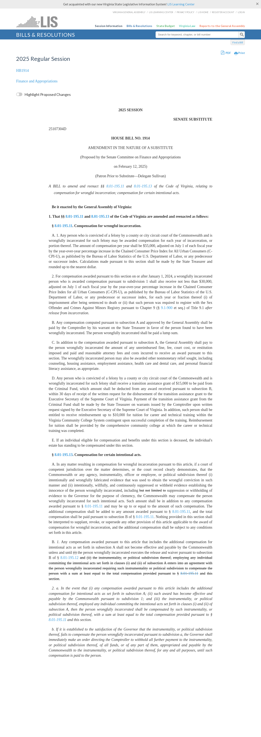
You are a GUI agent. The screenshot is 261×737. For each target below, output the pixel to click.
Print (241, 53)
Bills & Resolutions (139, 26)
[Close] (257, 3)
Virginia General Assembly (129, 12)
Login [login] (241, 12)
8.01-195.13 (143, 186)
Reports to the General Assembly (222, 26)
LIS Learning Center (181, 4)
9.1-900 (166, 308)
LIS (47, 21)
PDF (228, 53)
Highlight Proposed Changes (47, 94)
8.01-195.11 (115, 186)
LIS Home (203, 12)
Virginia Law (187, 26)
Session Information (108, 26)
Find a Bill (237, 42)
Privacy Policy (186, 12)
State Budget (165, 26)
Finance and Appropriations (37, 81)
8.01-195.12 (69, 558)
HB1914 (22, 70)
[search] (242, 34)
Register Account (223, 12)
